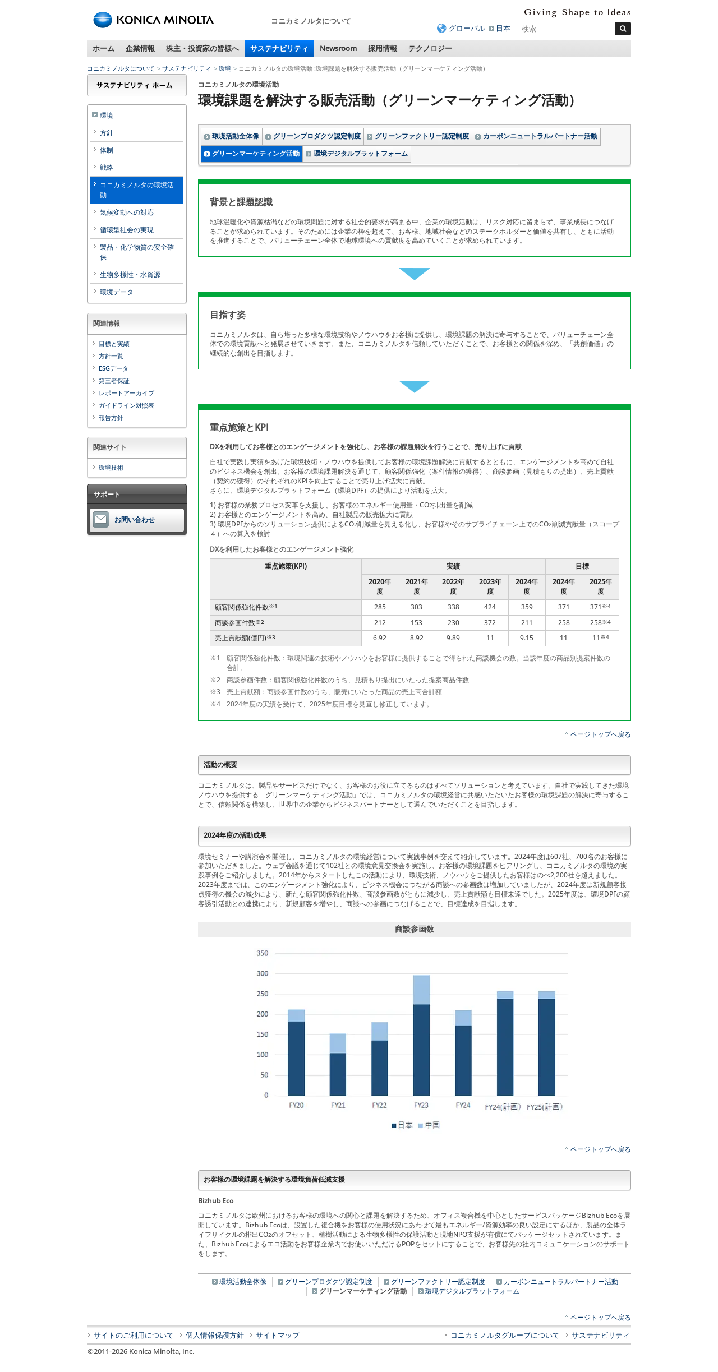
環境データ (117, 292)
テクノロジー (430, 48)
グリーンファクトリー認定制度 (422, 136)
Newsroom (338, 48)
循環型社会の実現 (127, 229)
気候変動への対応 (127, 212)
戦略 (106, 167)
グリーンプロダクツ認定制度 (317, 136)
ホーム (103, 48)
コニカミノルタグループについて (505, 1335)
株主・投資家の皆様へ (202, 48)
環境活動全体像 (235, 136)
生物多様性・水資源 (130, 274)
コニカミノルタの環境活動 (137, 190)
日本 (503, 28)
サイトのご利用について (134, 1335)
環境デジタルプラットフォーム (361, 153)
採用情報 (382, 48)
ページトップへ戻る (600, 734)
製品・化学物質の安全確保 (137, 252)
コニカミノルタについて (121, 68)
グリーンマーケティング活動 (256, 153)
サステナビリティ (279, 48)
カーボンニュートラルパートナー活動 (540, 136)
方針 (106, 132)
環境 (225, 68)
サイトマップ (278, 1335)
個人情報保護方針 (215, 1335)
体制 (106, 150)
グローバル (467, 28)
